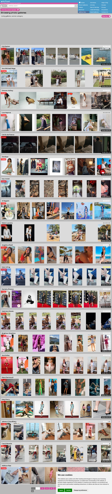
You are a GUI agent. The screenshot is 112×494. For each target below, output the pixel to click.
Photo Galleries (83, 5)
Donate (104, 5)
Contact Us (105, 12)
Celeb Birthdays (94, 10)
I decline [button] (68, 490)
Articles (92, 5)
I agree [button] (61, 490)
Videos (81, 7)
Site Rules (93, 3)
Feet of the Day (94, 7)
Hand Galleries (94, 12)
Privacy (104, 7)
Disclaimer (105, 10)
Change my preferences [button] (80, 490)
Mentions (81, 10)
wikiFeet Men (82, 12)
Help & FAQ (105, 3)
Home (83, 3)
